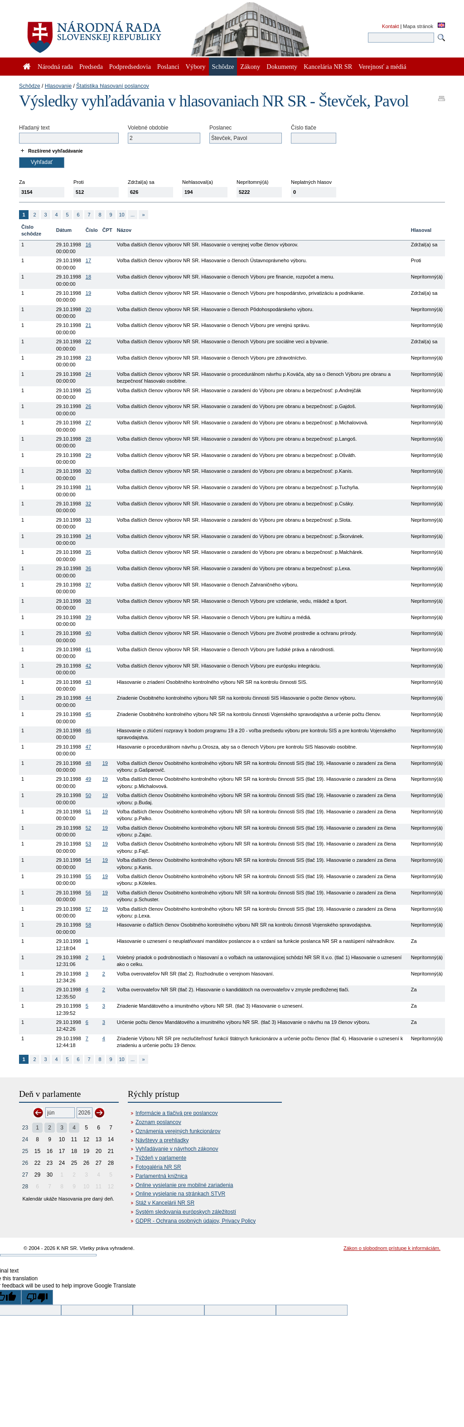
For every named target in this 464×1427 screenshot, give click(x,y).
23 (88, 357)
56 (88, 892)
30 (88, 471)
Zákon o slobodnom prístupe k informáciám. (391, 1248)
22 (88, 341)
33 (88, 520)
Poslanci (168, 66)
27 (88, 422)
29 (88, 455)
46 (88, 730)
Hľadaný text (34, 128)
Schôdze (29, 86)
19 (88, 293)
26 (88, 406)
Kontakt (390, 26)
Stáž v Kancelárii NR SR (164, 1203)
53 (88, 843)
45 (88, 714)
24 (88, 374)
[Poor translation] (37, 1297)
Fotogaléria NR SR (158, 1167)
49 (88, 779)
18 (88, 276)
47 (88, 747)
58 (88, 924)
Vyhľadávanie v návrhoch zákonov (176, 1149)
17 (88, 260)
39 (88, 617)
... (132, 214)
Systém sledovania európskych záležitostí (185, 1212)
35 (88, 552)
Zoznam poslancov (158, 1122)
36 (88, 568)
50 (88, 795)
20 (88, 309)
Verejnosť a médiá (382, 66)
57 (88, 909)
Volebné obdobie (148, 128)
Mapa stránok (418, 26)
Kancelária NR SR (328, 66)
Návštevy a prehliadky (161, 1140)
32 (88, 503)
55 (88, 876)
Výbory (196, 66)
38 (88, 601)
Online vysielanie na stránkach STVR (180, 1194)
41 (88, 649)
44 (88, 698)
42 (88, 665)
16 (88, 244)
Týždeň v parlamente (160, 1158)
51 (88, 811)
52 (88, 828)
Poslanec (220, 128)
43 (88, 682)
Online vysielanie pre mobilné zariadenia (184, 1185)
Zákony (250, 66)
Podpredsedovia (130, 66)
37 (88, 584)
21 (88, 325)
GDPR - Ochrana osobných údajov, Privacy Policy (195, 1221)
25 (88, 390)
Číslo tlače (303, 128)
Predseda (91, 66)
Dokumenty (281, 66)
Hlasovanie (58, 86)
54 (88, 860)
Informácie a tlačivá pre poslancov (176, 1113)
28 (88, 439)
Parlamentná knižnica (161, 1176)
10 (121, 214)
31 (88, 487)
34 (88, 536)
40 (88, 633)
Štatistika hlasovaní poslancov (112, 86)
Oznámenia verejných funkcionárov (177, 1131)
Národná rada (55, 66)
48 (88, 763)
